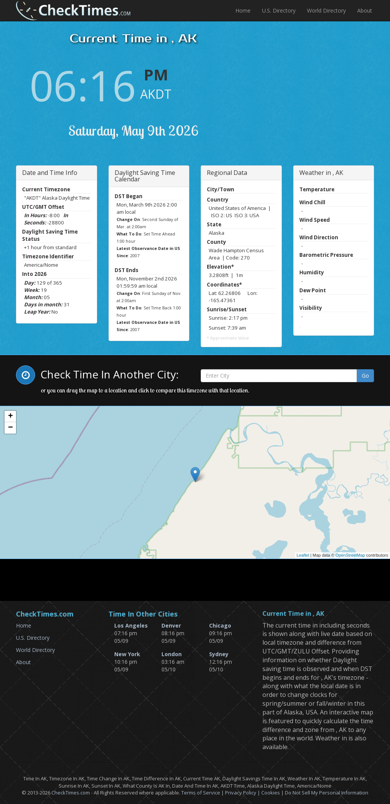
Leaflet (303, 555)
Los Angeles (131, 625)
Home (243, 10)
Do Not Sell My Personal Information (326, 792)
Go (365, 375)
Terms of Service (200, 792)
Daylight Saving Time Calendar (145, 176)
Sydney (219, 654)
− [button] (10, 428)
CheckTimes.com (70, 792)
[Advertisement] (326, 97)
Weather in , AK (321, 172)
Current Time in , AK (293, 613)
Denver (171, 625)
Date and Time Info (49, 172)
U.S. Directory (279, 10)
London (171, 654)
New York (127, 654)
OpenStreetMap (350, 555)
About (364, 10)
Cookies (270, 792)
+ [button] (10, 416)
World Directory (326, 10)
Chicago (220, 625)
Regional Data (227, 172)
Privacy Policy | (243, 792)
